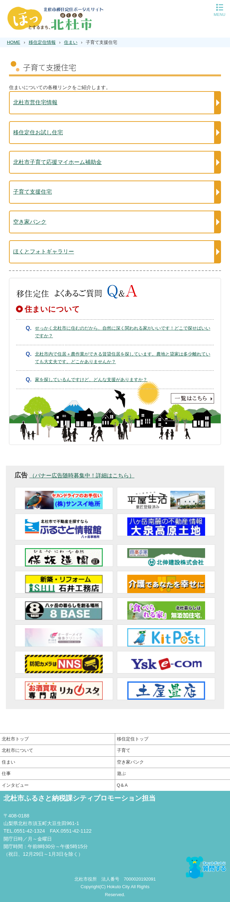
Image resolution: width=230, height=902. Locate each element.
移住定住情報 (42, 42)
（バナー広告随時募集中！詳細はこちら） (82, 475)
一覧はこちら (115, 398)
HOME (13, 42)
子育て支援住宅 (32, 192)
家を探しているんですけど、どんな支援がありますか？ (91, 379)
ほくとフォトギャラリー (43, 251)
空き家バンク (29, 222)
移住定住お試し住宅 (38, 132)
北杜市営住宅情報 (35, 102)
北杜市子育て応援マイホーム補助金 (57, 162)
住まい (70, 42)
